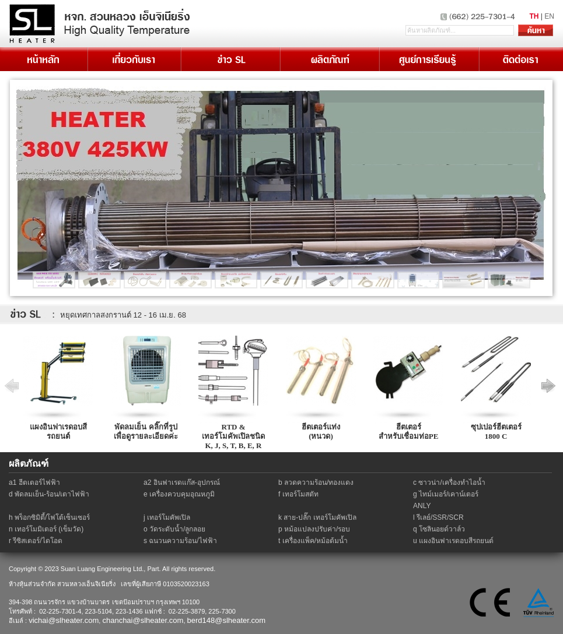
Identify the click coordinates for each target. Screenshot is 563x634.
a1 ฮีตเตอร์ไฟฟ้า (34, 482)
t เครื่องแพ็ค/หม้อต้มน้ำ (313, 541)
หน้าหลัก (43, 59)
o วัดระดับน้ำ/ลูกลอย (174, 529)
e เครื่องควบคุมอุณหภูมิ (179, 494)
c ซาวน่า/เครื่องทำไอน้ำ (449, 482)
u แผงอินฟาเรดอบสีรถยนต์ (453, 541)
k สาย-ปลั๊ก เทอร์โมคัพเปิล (317, 517)
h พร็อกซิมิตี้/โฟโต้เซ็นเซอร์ (49, 517)
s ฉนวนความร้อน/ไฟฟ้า (180, 541)
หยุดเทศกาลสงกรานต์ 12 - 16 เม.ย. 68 (123, 315)
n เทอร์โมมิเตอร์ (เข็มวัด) (46, 529)
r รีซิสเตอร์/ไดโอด (35, 541)
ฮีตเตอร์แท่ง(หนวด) (321, 431)
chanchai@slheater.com (142, 620)
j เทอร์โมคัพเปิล (167, 517)
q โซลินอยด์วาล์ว (439, 529)
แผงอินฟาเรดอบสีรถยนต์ (58, 431)
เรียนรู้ (428, 59)
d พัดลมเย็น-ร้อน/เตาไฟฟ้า (49, 494)
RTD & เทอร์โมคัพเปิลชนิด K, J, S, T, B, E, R (233, 436)
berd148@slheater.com (226, 620)
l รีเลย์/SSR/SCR (438, 517)
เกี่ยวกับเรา (133, 59)
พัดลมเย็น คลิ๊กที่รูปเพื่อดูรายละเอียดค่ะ (146, 431)
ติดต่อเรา (520, 59)
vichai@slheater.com (64, 620)
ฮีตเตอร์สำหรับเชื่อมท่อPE (409, 431)
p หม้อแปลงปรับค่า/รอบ (314, 529)
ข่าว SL (229, 59)
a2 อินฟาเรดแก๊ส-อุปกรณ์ (182, 482)
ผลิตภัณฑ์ (329, 59)
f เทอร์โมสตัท (298, 494)
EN (549, 16)
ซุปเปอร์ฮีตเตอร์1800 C (496, 431)
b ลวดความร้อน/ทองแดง (316, 482)
